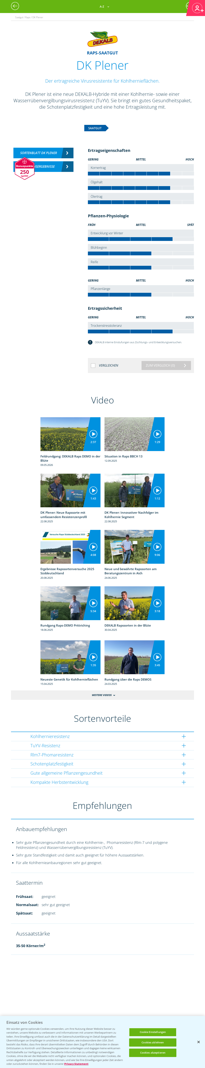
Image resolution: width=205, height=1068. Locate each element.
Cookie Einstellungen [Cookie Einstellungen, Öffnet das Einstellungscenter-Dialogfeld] (153, 1032)
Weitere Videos (102, 695)
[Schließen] (198, 1042)
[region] (102, 1042)
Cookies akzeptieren (152, 1052)
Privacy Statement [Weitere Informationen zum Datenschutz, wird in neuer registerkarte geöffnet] (76, 1064)
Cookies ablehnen (153, 1042)
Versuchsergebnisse (38, 166)
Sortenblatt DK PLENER (38, 153)
